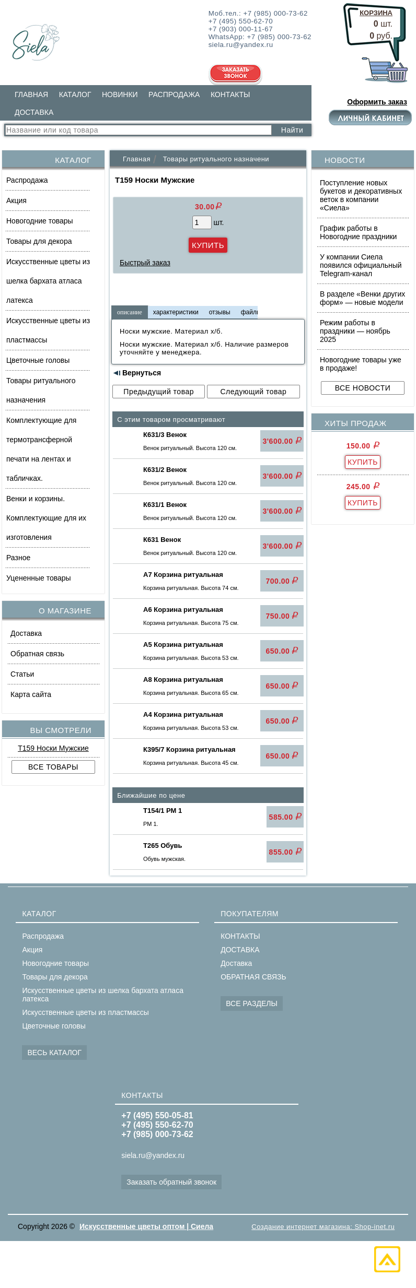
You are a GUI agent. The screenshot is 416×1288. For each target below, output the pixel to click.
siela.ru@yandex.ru (152, 1155)
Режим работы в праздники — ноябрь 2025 (355, 331)
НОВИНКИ (120, 94)
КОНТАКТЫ (230, 94)
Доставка (26, 633)
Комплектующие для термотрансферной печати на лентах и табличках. (41, 449)
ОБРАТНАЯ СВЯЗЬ (253, 977)
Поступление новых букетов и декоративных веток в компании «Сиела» (361, 195)
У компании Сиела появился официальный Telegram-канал (361, 265)
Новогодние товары (39, 221)
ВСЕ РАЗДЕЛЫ (252, 1003)
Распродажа (27, 180)
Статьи (22, 674)
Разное (18, 557)
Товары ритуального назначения (40, 390)
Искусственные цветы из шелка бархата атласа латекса (48, 280)
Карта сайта (30, 694)
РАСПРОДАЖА (174, 94)
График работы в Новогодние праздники (358, 232)
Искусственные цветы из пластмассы (48, 330)
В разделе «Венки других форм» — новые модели (362, 298)
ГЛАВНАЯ (31, 94)
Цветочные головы (38, 360)
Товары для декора (39, 241)
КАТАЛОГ (75, 94)
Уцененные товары (38, 578)
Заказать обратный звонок (171, 1182)
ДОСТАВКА (34, 112)
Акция (16, 200)
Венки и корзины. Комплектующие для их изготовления (46, 517)
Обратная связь (37, 653)
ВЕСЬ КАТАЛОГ (54, 1052)
